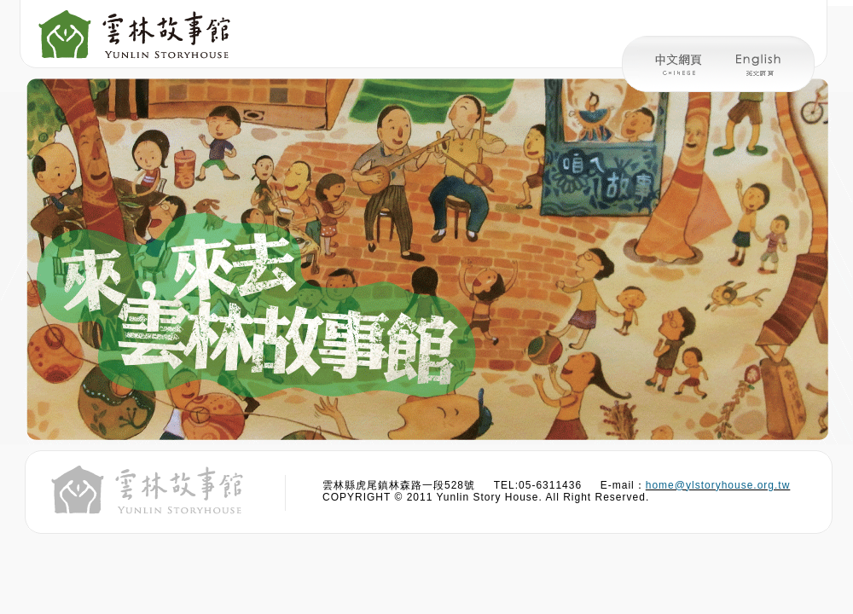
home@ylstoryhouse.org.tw (718, 485)
